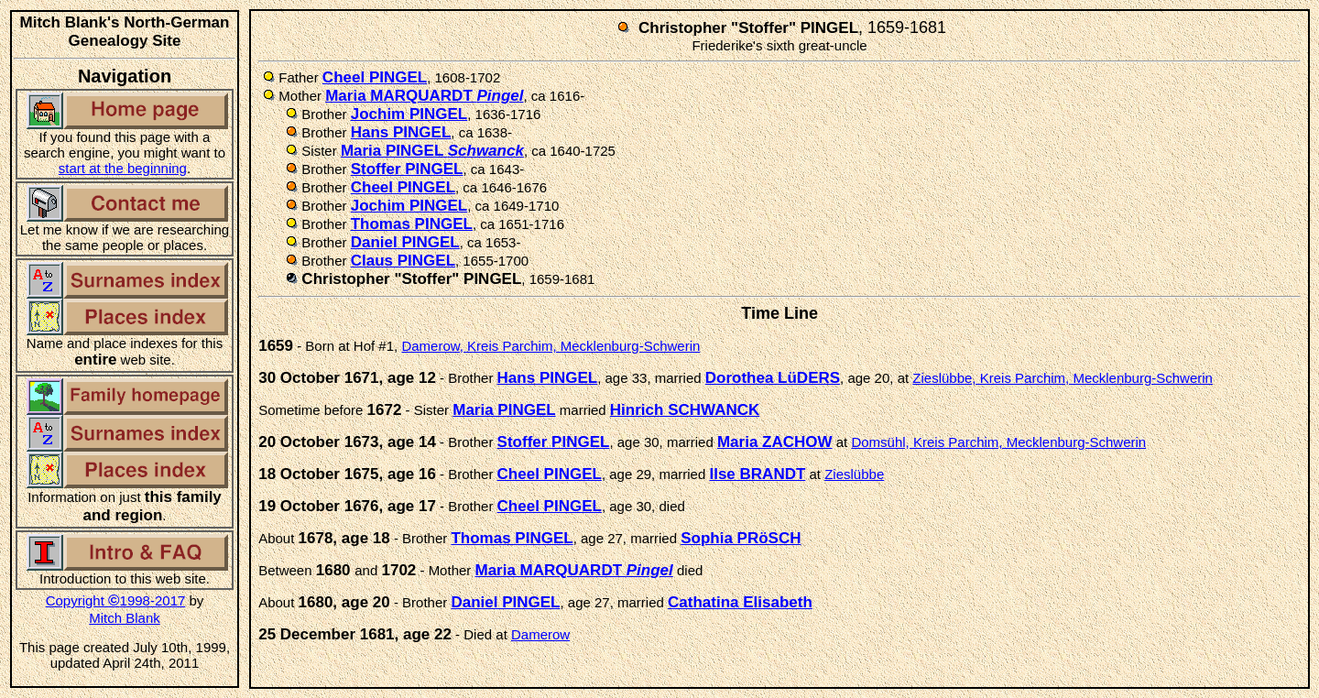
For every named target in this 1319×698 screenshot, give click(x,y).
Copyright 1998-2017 (116, 600)
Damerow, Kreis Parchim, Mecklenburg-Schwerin (550, 346)
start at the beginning (123, 168)
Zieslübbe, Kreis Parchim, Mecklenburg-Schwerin (1062, 378)
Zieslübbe (854, 474)
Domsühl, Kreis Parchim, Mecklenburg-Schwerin (998, 442)
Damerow (540, 634)
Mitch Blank (124, 618)
